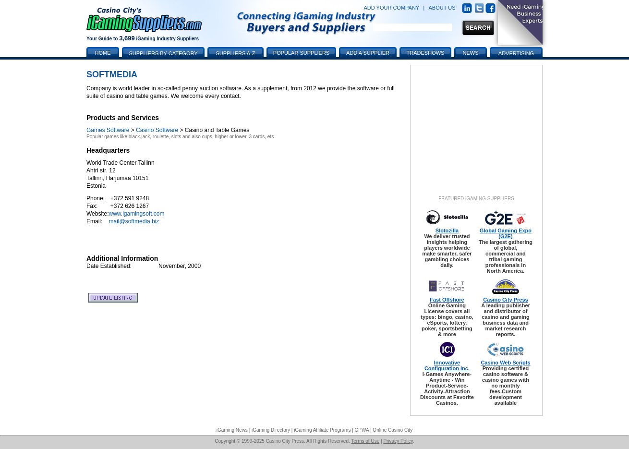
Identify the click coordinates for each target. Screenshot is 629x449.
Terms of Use (365, 441)
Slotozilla (447, 230)
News (471, 53)
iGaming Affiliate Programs (322, 430)
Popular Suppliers (301, 53)
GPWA (362, 430)
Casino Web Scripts (505, 362)
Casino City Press (505, 300)
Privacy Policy (398, 441)
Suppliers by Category (163, 53)
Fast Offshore (447, 300)
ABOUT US (442, 8)
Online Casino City (392, 430)
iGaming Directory (271, 430)
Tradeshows (426, 53)
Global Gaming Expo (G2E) (506, 233)
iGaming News (232, 430)
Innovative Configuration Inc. (447, 365)
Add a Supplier (367, 53)
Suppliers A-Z (235, 53)
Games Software (107, 130)
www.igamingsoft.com (136, 213)
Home (103, 53)
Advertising (516, 53)
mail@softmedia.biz (134, 221)
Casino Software (157, 130)
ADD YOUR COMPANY (391, 8)
